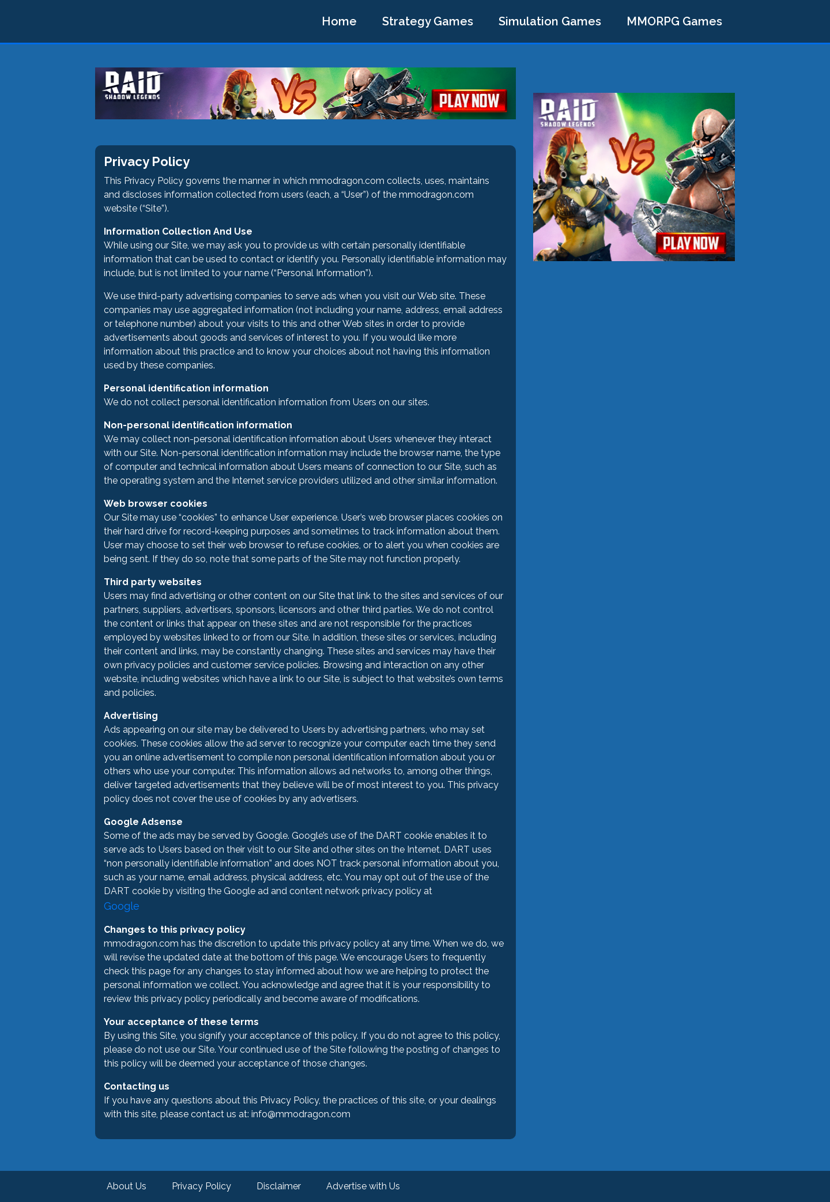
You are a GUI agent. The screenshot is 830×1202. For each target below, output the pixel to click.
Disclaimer (278, 1186)
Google (121, 906)
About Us (126, 1186)
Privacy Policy (201, 1186)
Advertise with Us (363, 1186)
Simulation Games (550, 21)
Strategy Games (427, 21)
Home (339, 21)
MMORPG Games (674, 21)
